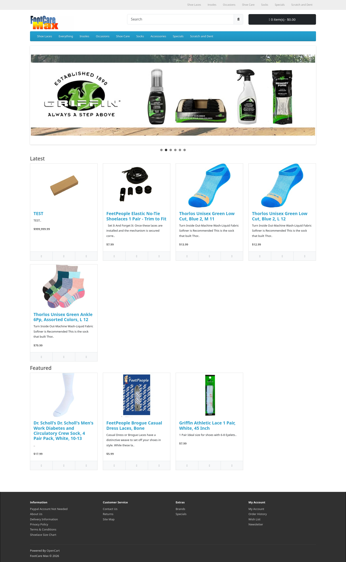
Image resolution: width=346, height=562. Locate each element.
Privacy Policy (39, 524)
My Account (256, 509)
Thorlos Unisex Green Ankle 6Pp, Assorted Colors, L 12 (63, 316)
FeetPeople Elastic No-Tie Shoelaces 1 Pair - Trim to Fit (136, 215)
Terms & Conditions (43, 529)
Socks (140, 36)
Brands (180, 509)
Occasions (102, 36)
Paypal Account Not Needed (49, 509)
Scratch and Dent (201, 36)
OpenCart (53, 551)
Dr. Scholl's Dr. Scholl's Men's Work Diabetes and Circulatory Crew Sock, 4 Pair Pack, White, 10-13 (63, 430)
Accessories (158, 36)
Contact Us (110, 509)
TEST (38, 213)
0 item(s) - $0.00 (282, 19)
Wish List (254, 519)
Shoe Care (123, 36)
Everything (66, 36)
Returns (108, 514)
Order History (257, 514)
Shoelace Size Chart (43, 535)
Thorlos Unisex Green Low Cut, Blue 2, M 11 (207, 215)
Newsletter (255, 524)
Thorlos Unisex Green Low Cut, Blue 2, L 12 (279, 215)
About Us (36, 514)
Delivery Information (44, 519)
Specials (178, 36)
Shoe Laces (44, 36)
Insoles (84, 36)
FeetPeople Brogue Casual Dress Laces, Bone (134, 425)
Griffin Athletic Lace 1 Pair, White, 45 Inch (207, 425)
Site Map (109, 519)
